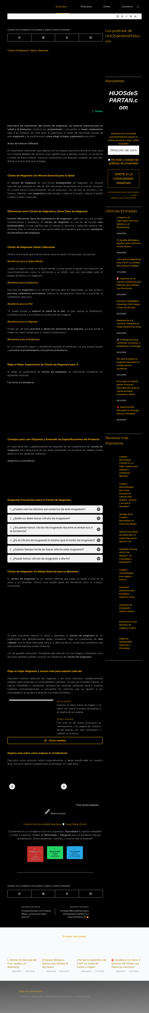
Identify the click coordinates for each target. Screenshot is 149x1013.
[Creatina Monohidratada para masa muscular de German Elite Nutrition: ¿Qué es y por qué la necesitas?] (115, 489)
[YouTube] (118, 16)
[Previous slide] (12, 786)
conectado (50, 996)
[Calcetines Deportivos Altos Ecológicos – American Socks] (115, 592)
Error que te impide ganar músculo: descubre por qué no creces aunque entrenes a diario (128, 388)
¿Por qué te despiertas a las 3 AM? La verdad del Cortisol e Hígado (129, 262)
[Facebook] (19, 37)
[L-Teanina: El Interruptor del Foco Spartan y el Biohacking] (109, 219)
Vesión (99, 111)
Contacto (127, 6)
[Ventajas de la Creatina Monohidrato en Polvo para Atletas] (115, 519)
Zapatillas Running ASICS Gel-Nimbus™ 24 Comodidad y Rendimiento (128, 555)
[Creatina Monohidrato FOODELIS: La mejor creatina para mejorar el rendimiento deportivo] (115, 462)
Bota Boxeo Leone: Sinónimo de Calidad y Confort (128, 625)
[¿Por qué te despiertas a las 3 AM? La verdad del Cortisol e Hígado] (109, 261)
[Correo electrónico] (135, 16)
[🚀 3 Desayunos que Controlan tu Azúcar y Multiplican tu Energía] (109, 341)
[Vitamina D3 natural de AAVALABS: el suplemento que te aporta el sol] (115, 537)
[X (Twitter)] (43, 37)
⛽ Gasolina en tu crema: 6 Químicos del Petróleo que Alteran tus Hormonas (125, 963)
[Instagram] (131, 16)
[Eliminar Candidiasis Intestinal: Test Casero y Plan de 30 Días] (109, 303)
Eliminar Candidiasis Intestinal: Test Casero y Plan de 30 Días (128, 304)
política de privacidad (120, 195)
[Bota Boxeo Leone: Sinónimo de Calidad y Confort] (115, 627)
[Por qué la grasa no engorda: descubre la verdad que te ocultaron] (109, 360)
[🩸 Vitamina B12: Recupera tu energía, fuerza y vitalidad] (109, 409)
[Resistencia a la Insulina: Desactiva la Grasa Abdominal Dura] (109, 322)
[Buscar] (138, 7)
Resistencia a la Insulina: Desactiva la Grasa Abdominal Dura (129, 323)
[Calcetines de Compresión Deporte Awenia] (115, 610)
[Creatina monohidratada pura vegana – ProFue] (115, 575)
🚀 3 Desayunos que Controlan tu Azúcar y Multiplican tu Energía (129, 342)
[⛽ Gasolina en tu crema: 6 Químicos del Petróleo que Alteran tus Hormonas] (109, 280)
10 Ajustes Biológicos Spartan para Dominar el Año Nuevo (129, 243)
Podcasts (86, 6)
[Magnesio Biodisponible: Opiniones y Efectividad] (115, 643)
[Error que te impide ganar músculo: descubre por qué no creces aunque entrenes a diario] (109, 383)
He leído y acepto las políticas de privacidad (123, 161)
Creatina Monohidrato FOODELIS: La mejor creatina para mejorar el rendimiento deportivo (128, 466)
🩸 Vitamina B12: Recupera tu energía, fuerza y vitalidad (128, 410)
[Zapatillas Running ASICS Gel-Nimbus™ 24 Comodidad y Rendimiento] (115, 554)
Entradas (63, 7)
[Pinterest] (67, 37)
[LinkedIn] (91, 37)
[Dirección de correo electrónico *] (123, 150)
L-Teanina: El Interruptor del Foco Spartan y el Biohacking (22, 963)
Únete (106, 6)
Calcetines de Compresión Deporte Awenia (126, 608)
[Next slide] (64, 786)
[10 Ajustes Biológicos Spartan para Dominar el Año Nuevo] (109, 242)
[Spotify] (122, 16)
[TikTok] (126, 16)
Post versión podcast (87, 805)
